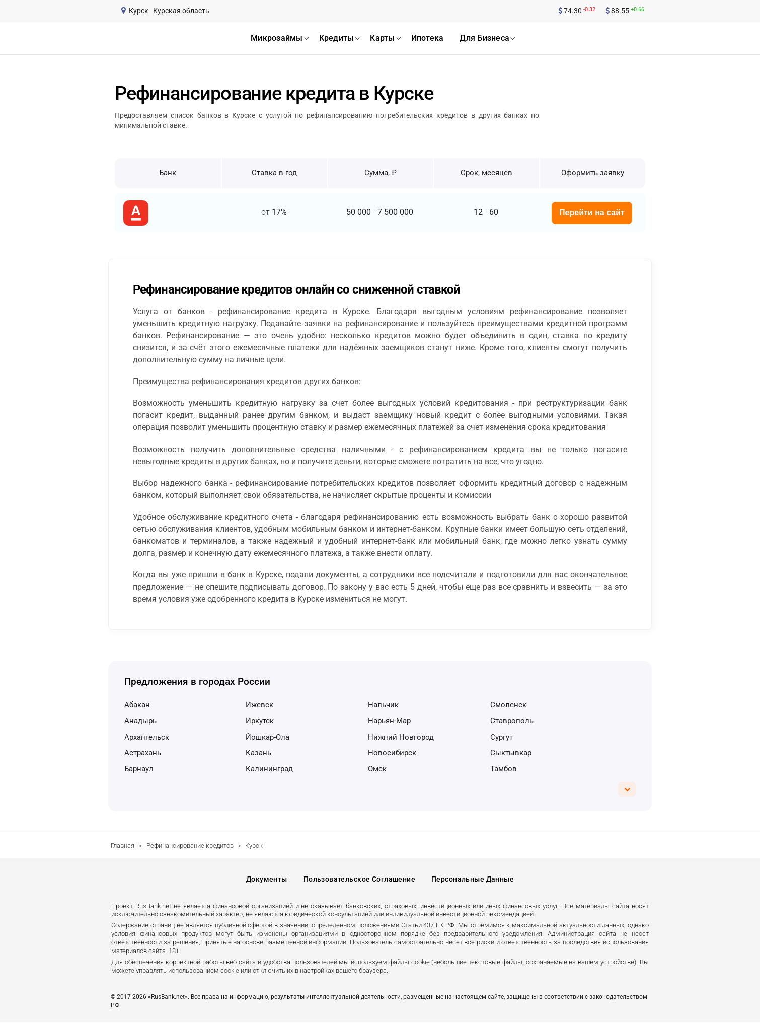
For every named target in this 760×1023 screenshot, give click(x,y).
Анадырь (140, 720)
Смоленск (508, 704)
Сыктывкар (510, 752)
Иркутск (260, 720)
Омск (377, 768)
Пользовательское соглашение (359, 879)
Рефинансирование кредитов (190, 845)
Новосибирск (392, 752)
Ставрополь (512, 720)
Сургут (501, 737)
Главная (122, 845)
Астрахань (142, 752)
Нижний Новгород (401, 737)
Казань (258, 752)
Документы (266, 879)
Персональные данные (472, 879)
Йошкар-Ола (267, 737)
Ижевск (259, 704)
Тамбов (503, 768)
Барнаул (139, 768)
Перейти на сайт (592, 212)
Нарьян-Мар (389, 720)
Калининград (269, 768)
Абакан (137, 704)
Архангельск (146, 737)
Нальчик (383, 704)
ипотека (427, 38)
